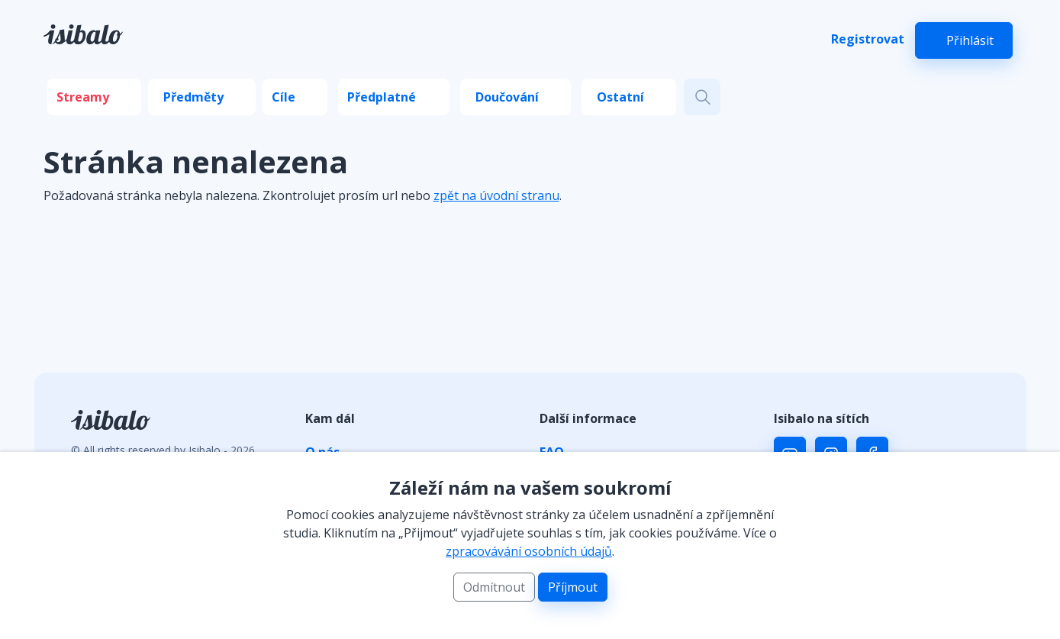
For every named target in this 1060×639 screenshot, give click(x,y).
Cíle (283, 97)
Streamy (82, 97)
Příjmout (573, 587)
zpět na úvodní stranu (496, 195)
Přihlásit (970, 40)
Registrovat (867, 39)
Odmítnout (494, 587)
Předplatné (381, 97)
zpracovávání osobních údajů (529, 551)
